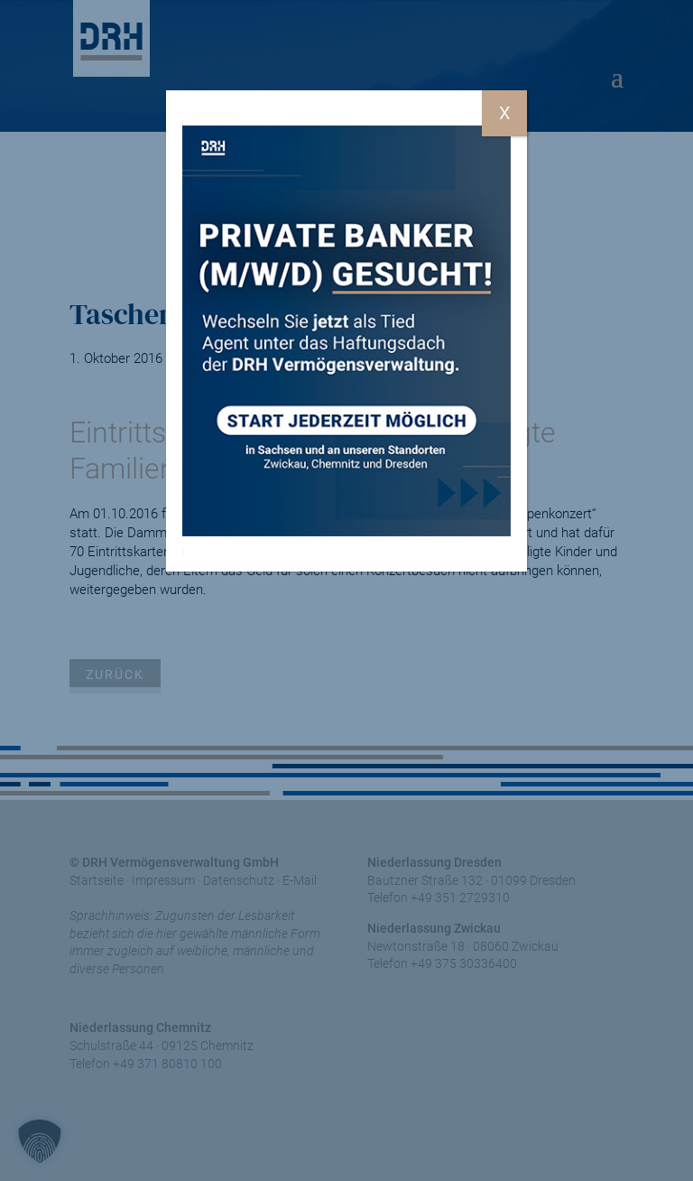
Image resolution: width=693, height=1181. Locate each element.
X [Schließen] (505, 113)
